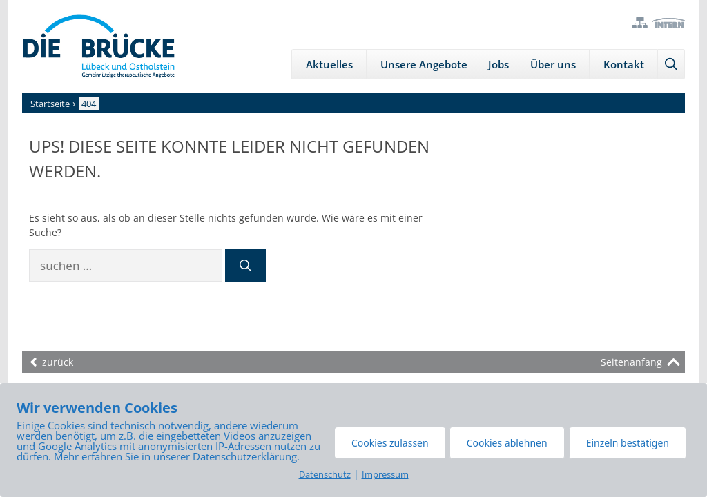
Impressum (385, 474)
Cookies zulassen (390, 442)
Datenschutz (325, 474)
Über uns (553, 64)
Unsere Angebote (423, 64)
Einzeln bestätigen (627, 442)
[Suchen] (245, 265)
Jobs (498, 64)
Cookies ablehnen (507, 442)
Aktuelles (329, 64)
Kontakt (623, 64)
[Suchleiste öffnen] (671, 64)
